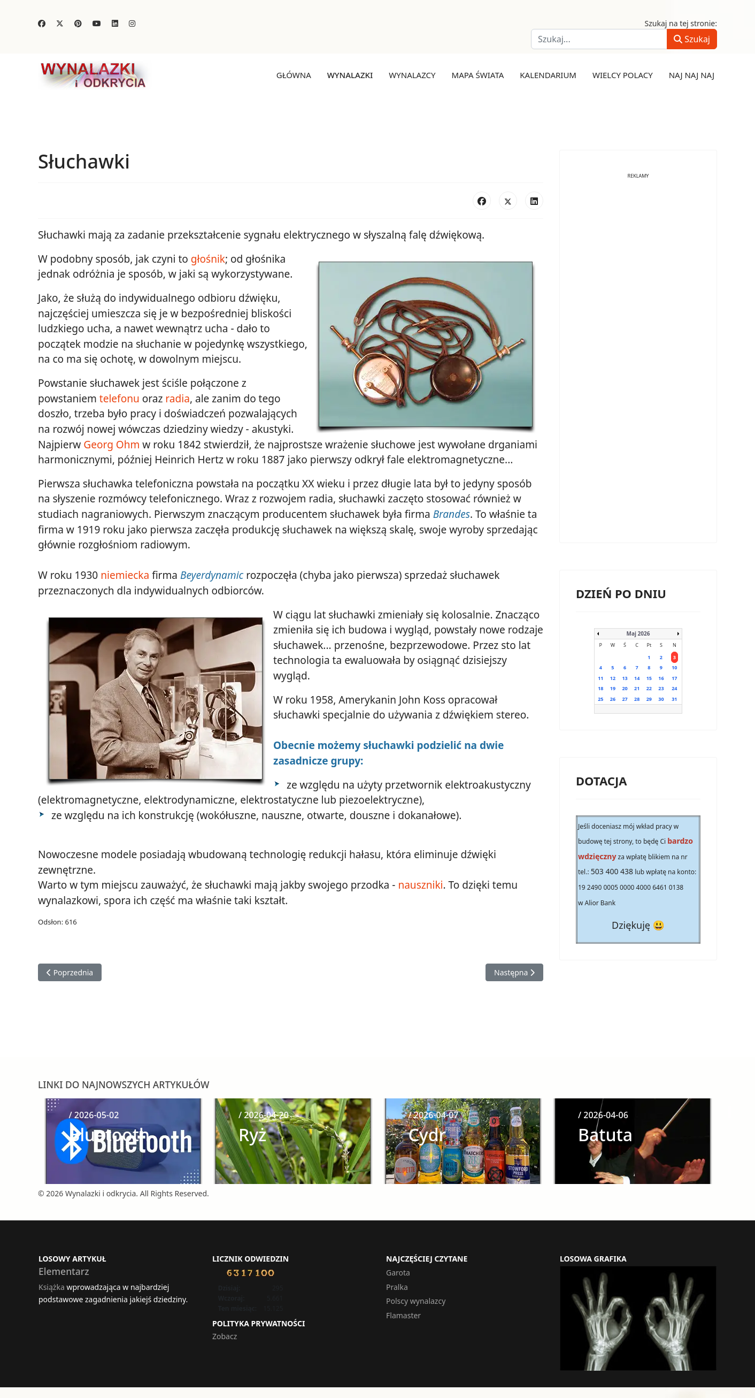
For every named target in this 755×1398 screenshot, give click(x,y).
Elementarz (63, 1269)
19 (612, 688)
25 (600, 698)
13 (624, 677)
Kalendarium (548, 75)
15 (649, 677)
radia (177, 398)
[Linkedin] (115, 23)
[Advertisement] (638, 365)
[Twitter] (60, 23)
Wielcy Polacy (622, 75)
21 (637, 688)
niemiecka (125, 574)
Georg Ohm (111, 443)
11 (600, 677)
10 (674, 667)
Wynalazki (350, 75)
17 (674, 677)
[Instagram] (132, 23)
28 (637, 698)
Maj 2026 (638, 633)
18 (600, 688)
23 (661, 688)
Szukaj (692, 39)
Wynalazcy (412, 75)
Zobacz (224, 1334)
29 (649, 698)
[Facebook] (41, 23)
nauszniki (419, 883)
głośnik (207, 259)
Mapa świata (478, 75)
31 (674, 698)
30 (661, 698)
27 (624, 698)
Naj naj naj (691, 75)
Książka (51, 1285)
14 (637, 677)
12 (612, 677)
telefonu (119, 398)
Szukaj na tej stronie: (681, 23)
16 (661, 677)
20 (624, 688)
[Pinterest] (78, 23)
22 (649, 688)
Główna (293, 75)
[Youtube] (97, 23)
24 (674, 688)
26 (612, 698)
